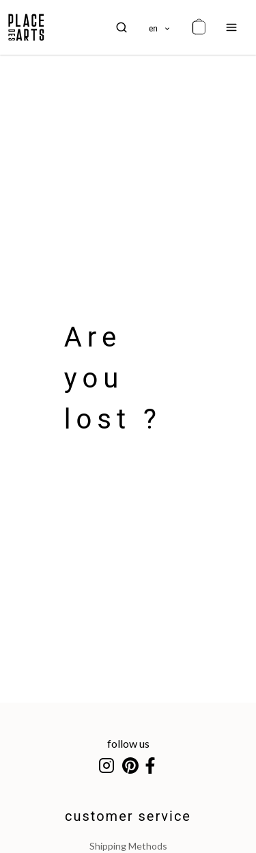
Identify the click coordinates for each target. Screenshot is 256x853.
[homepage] (26, 27)
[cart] (198, 27)
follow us (128, 743)
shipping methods (128, 846)
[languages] (160, 27)
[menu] (231, 27)
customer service (128, 816)
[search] (121, 27)
